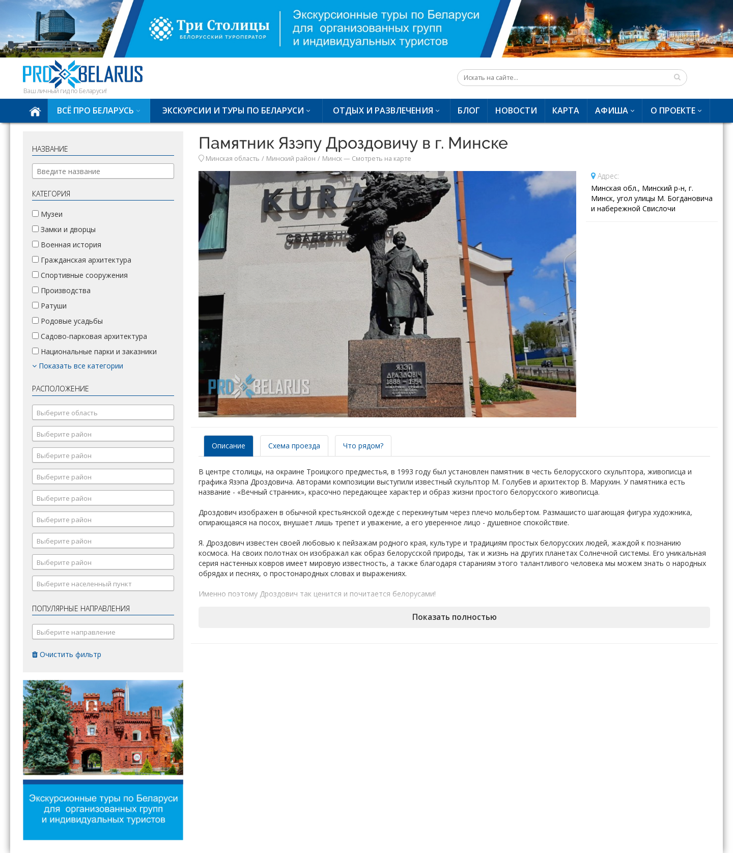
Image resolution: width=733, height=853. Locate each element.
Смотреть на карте (381, 158)
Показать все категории (77, 366)
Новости (516, 110)
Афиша (611, 110)
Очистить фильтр (66, 654)
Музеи (47, 214)
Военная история (66, 244)
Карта (565, 110)
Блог (469, 110)
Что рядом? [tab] (363, 445)
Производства (61, 290)
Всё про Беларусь (95, 110)
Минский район (291, 158)
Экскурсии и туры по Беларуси (233, 110)
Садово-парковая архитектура (89, 336)
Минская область (233, 158)
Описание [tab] (228, 445)
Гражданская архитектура (81, 260)
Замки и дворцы (64, 229)
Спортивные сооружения (80, 275)
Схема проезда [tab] (294, 445)
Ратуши (49, 305)
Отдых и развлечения (383, 110)
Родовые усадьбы (67, 321)
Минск (332, 158)
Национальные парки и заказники (94, 351)
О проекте (673, 110)
